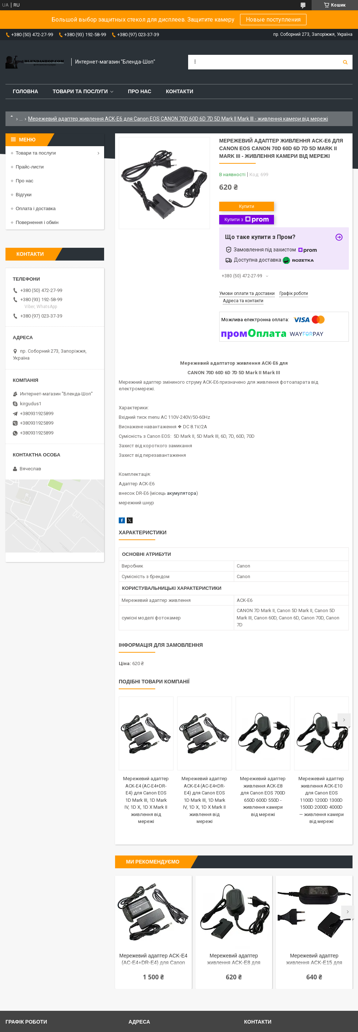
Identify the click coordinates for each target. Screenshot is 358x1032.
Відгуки (23, 194)
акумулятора (181, 493)
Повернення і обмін (37, 222)
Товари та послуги (80, 91)
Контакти (179, 91)
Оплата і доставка (36, 208)
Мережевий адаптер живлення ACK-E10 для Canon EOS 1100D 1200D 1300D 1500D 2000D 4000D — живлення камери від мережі (321, 800)
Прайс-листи (29, 167)
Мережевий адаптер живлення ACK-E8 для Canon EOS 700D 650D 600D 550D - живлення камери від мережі (234, 960)
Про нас (139, 91)
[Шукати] (345, 62)
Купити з (246, 219)
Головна (25, 91)
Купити (246, 206)
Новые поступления (273, 19)
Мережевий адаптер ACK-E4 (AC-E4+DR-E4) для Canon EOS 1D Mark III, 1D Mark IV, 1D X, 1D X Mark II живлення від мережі (146, 800)
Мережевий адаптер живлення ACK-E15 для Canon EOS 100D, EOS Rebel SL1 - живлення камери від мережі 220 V (314, 960)
